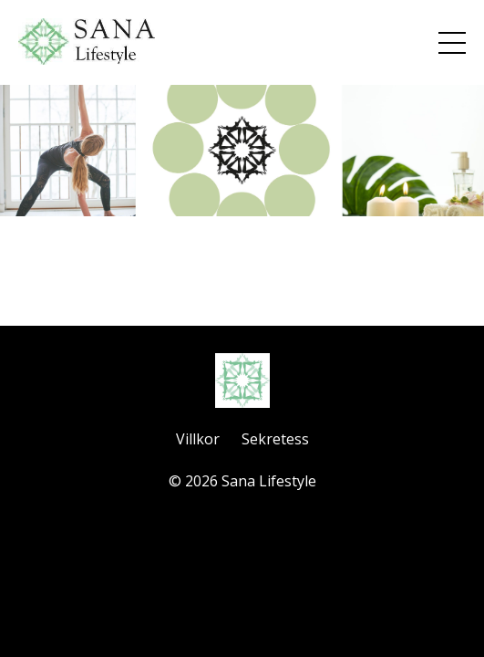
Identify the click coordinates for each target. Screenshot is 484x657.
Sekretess (275, 439)
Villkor (198, 439)
